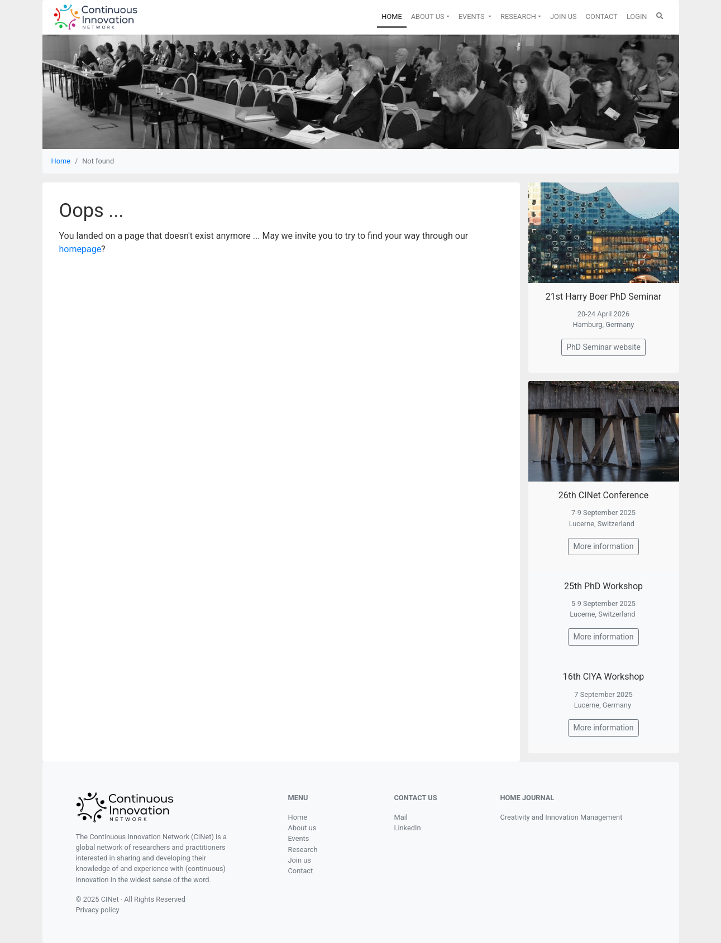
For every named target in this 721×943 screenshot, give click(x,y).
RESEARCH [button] (518, 16)
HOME (393, 16)
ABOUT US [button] (428, 16)
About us (302, 828)
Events (298, 838)
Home (60, 161)
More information (603, 546)
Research (303, 849)
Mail (401, 817)
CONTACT (602, 16)
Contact (300, 871)
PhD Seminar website (603, 347)
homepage (80, 249)
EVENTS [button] (472, 16)
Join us (299, 860)
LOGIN (637, 16)
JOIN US (563, 16)
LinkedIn (407, 828)
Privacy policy (98, 910)
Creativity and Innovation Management (561, 817)
